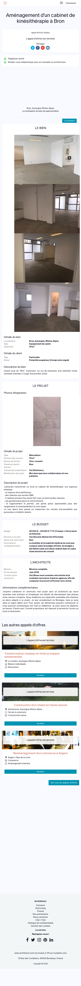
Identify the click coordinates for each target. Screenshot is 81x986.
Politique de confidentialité (40, 923)
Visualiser (40, 675)
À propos (40, 905)
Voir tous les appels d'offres (64, 782)
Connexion (71, 3)
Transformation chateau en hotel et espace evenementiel (31, 655)
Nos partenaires (40, 914)
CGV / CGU (40, 920)
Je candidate (69, 121)
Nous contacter (40, 917)
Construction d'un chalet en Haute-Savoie (40, 705)
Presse (40, 911)
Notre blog (41, 908)
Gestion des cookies (40, 926)
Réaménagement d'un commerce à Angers (40, 753)
